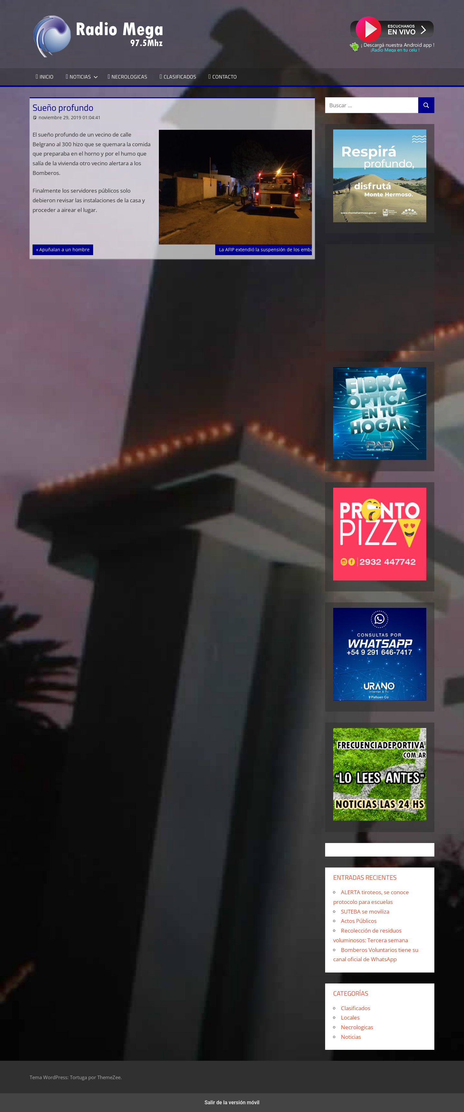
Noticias (351, 1036)
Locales (350, 1017)
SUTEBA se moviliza (365, 911)
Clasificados (355, 1008)
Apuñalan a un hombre (64, 249)
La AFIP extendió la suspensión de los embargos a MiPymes (283, 249)
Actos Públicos (359, 921)
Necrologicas (357, 1027)
